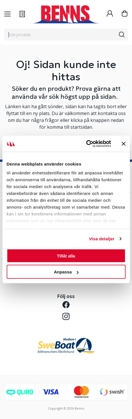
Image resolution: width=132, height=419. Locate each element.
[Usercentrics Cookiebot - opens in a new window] (86, 144)
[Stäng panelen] (123, 144)
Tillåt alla (66, 255)
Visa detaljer (101, 238)
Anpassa (66, 271)
